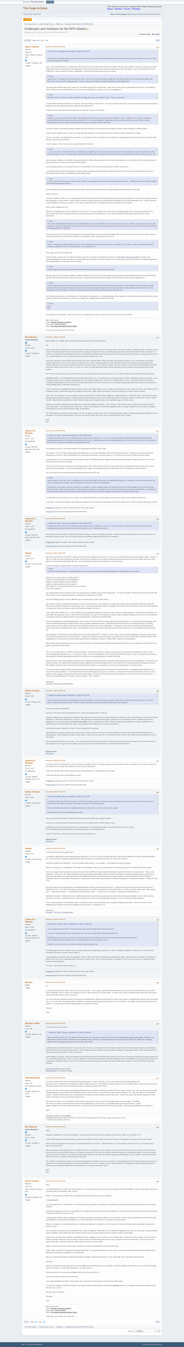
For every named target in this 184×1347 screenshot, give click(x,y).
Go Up (26, 1322)
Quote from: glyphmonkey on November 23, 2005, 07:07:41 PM (69, 796)
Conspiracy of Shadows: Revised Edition (58, 1116)
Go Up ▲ (159, 1344)
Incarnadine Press (51, 1071)
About (110, 9)
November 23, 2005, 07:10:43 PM (55, 791)
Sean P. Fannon (32, 47)
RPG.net (110, 398)
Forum (127, 9)
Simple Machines (37, 1344)
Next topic (156, 34)
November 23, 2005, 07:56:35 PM (55, 982)
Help (144, 1344)
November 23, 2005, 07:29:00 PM (55, 919)
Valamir (28, 553)
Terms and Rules (151, 1344)
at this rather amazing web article (128, 257)
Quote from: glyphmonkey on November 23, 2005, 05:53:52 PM (69, 695)
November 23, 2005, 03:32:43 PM (55, 46)
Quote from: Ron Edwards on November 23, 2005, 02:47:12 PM (69, 51)
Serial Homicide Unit (52, 1069)
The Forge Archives (35, 8)
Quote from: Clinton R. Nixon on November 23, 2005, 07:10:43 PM (70, 924)
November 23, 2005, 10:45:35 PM (55, 1181)
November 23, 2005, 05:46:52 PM (55, 430)
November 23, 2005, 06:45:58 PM (55, 553)
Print (158, 40)
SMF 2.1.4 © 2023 (27, 1344)
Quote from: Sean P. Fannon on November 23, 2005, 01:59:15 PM (70, 435)
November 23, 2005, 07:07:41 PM (55, 760)
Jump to (130, 1331)
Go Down (27, 40)
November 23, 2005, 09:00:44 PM (55, 1126)
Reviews (136, 9)
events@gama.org (74, 1272)
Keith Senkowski (32, 1078)
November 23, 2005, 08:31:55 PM (55, 1077)
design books (50, 511)
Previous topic (144, 34)
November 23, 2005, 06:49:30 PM (55, 690)
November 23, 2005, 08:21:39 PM (55, 1023)
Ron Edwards (31, 337)
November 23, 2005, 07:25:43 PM (55, 848)
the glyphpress (50, 508)
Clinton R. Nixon (32, 691)
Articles (118, 9)
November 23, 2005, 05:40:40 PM (55, 337)
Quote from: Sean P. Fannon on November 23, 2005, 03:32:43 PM (70, 1032)
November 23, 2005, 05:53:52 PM (55, 518)
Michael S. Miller (32, 1023)
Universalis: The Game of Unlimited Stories (59, 684)
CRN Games (50, 753)
